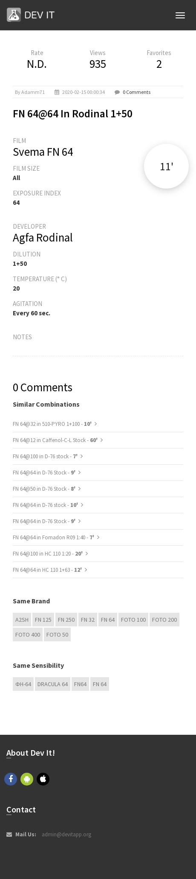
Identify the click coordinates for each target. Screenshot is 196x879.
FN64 (80, 684)
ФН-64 (23, 684)
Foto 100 (133, 619)
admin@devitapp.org (66, 834)
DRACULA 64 (52, 684)
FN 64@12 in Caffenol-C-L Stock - (56, 440)
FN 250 (66, 619)
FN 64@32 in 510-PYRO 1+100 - (53, 424)
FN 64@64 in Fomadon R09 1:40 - (54, 537)
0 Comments (136, 92)
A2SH (22, 619)
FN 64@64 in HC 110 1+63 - (48, 569)
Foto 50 (57, 634)
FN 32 (88, 619)
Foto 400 (27, 634)
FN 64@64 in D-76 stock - (46, 505)
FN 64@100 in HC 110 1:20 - (48, 553)
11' (166, 166)
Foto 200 (164, 619)
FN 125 (43, 619)
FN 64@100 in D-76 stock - (46, 456)
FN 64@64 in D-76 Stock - (45, 472)
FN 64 (108, 619)
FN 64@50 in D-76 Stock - (45, 488)
